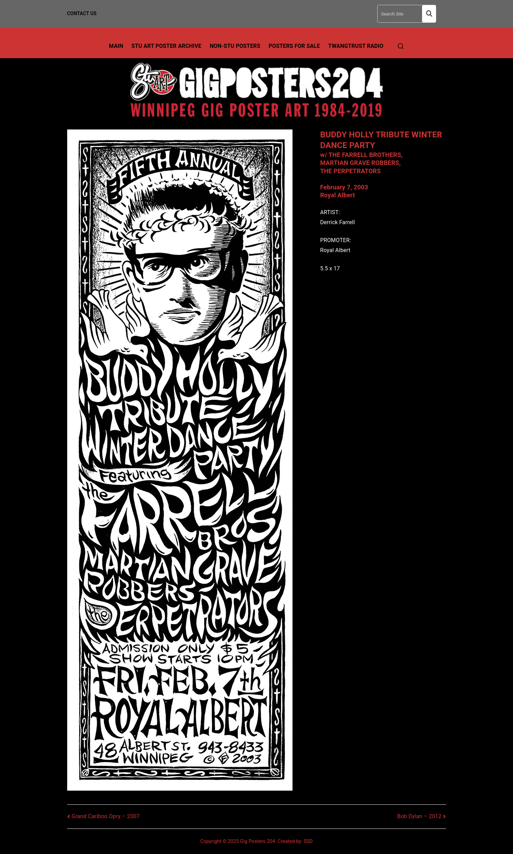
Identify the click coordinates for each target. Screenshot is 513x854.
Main (116, 46)
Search (429, 14)
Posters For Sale (294, 46)
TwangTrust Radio (355, 46)
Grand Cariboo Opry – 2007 (106, 816)
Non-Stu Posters (235, 46)
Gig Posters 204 (257, 841)
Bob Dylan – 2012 (419, 816)
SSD (308, 841)
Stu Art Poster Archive (167, 46)
